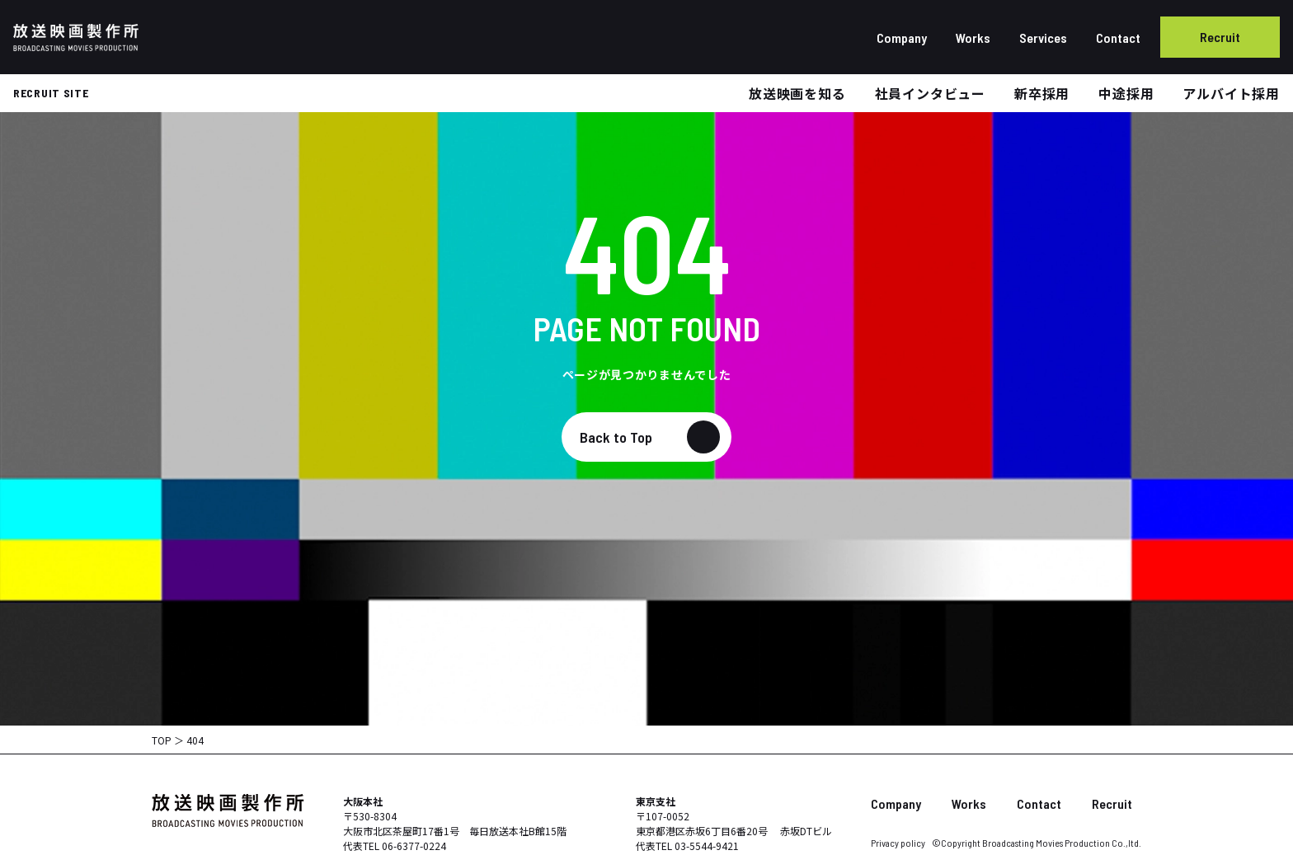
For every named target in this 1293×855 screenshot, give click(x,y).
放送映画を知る (797, 93)
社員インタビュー (930, 93)
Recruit (1220, 37)
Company (902, 37)
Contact (1118, 37)
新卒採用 (1042, 93)
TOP (162, 740)
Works (973, 37)
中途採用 (1126, 93)
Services (1043, 37)
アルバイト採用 (1231, 93)
